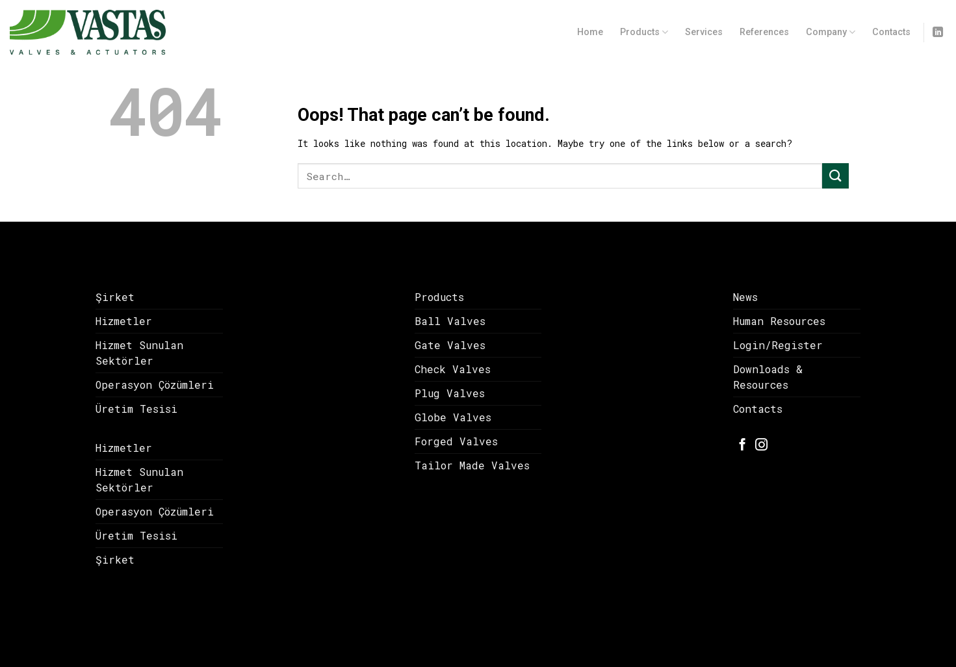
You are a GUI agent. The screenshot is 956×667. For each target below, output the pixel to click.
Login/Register (778, 345)
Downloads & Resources (768, 376)
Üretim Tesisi (136, 408)
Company (830, 32)
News (745, 297)
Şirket (115, 297)
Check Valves (453, 369)
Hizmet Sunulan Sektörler (139, 352)
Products (644, 32)
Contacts (891, 32)
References (764, 32)
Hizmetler (124, 321)
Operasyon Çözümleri (155, 384)
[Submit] (835, 176)
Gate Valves (450, 345)
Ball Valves (450, 321)
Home (590, 32)
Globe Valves (453, 417)
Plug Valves (450, 393)
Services (704, 32)
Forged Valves (456, 441)
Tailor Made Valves (472, 465)
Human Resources (779, 321)
